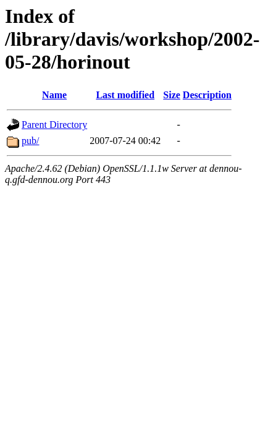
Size (171, 95)
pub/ (30, 140)
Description (207, 95)
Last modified (125, 95)
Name (54, 95)
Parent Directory (54, 124)
